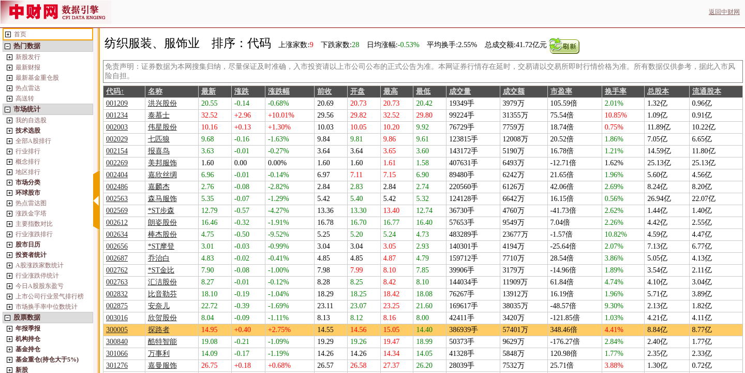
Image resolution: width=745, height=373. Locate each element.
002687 (117, 258)
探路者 (159, 330)
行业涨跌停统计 (37, 275)
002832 (117, 294)
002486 (117, 187)
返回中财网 (724, 12)
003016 (117, 318)
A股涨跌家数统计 (40, 265)
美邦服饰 (162, 163)
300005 (117, 330)
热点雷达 (28, 88)
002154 (117, 151)
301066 (117, 353)
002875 (117, 306)
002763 (117, 282)
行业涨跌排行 (34, 234)
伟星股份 (162, 127)
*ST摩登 (161, 246)
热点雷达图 (31, 203)
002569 (117, 210)
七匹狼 (159, 139)
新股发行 (28, 57)
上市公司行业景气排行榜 (50, 296)
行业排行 (28, 151)
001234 (117, 115)
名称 (155, 91)
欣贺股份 (162, 318)
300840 (117, 342)
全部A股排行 (33, 141)
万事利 (159, 353)
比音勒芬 (162, 294)
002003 (117, 127)
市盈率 (561, 91)
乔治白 (159, 258)
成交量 (460, 91)
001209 (117, 103)
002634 (117, 234)
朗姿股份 (162, 222)
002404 (117, 175)
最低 (423, 91)
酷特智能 (162, 342)
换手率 (616, 91)
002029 (117, 139)
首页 (20, 34)
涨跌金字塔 (31, 213)
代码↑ (115, 91)
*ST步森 (161, 210)
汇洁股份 (162, 282)
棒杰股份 (162, 234)
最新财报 (28, 67)
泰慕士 (159, 115)
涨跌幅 (279, 91)
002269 (117, 163)
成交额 (514, 91)
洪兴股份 (162, 103)
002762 (117, 270)
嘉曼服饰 (162, 365)
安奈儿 (159, 306)
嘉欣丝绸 (162, 175)
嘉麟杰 (159, 187)
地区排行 (28, 172)
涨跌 (241, 91)
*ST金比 (161, 270)
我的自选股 (31, 120)
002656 (117, 246)
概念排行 (28, 161)
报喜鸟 (159, 151)
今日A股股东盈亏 (40, 286)
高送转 (25, 98)
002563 (117, 199)
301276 (117, 365)
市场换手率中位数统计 (47, 306)
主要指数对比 (34, 223)
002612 (117, 222)
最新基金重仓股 (37, 77)
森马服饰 (162, 199)
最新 (208, 91)
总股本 (658, 91)
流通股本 (706, 91)
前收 (324, 91)
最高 (390, 91)
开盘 (357, 91)
